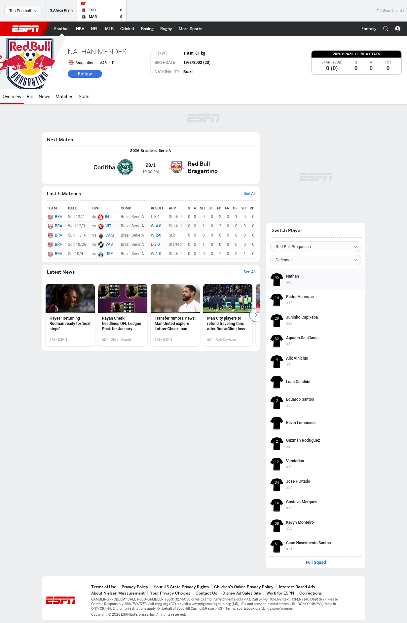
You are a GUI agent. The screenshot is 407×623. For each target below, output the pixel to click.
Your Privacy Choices (170, 593)
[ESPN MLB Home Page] (109, 29)
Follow (85, 74)
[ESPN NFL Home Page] (94, 29)
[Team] (316, 247)
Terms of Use (103, 586)
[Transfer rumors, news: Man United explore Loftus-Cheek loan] (175, 315)
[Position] (316, 260)
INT (108, 216)
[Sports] (22, 11)
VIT (108, 226)
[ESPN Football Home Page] (61, 29)
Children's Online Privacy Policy (244, 586)
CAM (109, 235)
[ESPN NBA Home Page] (80, 29)
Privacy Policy (135, 586)
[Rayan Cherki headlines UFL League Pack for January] (122, 315)
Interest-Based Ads (297, 586)
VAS (109, 244)
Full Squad (316, 562)
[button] (385, 28)
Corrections (310, 593)
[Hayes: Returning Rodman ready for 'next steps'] (70, 315)
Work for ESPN (280, 593)
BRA (58, 216)
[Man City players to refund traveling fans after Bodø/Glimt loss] (227, 315)
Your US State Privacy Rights (181, 586)
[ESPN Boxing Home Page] (147, 29)
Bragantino (84, 63)
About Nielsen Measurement (118, 593)
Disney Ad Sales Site (241, 593)
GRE (109, 253)
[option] (70, 315)
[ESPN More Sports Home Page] (190, 29)
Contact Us (206, 593)
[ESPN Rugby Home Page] (166, 29)
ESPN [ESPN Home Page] (25, 29)
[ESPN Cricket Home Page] (127, 29)
